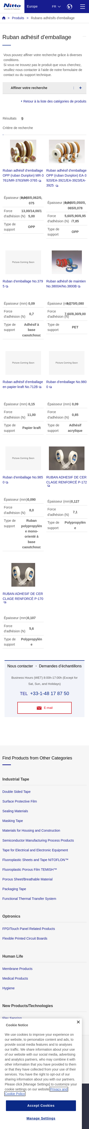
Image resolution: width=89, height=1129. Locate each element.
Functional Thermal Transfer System (29, 899)
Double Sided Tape (16, 792)
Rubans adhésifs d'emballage (53, 18)
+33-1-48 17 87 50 (49, 693)
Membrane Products (17, 969)
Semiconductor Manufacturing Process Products (38, 840)
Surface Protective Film (19, 801)
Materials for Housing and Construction (31, 830)
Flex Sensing (12, 1018)
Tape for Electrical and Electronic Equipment (35, 850)
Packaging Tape (14, 889)
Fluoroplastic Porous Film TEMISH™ (29, 869)
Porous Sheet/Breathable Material (27, 879)
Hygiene (8, 988)
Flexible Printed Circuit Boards (24, 938)
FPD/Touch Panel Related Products (28, 929)
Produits (18, 18)
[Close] (78, 1034)
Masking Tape (12, 821)
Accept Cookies (41, 1118)
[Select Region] (69, 6)
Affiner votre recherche (29, 88)
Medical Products (15, 978)
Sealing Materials (15, 811)
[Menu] (82, 6)
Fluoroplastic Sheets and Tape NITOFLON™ (35, 860)
